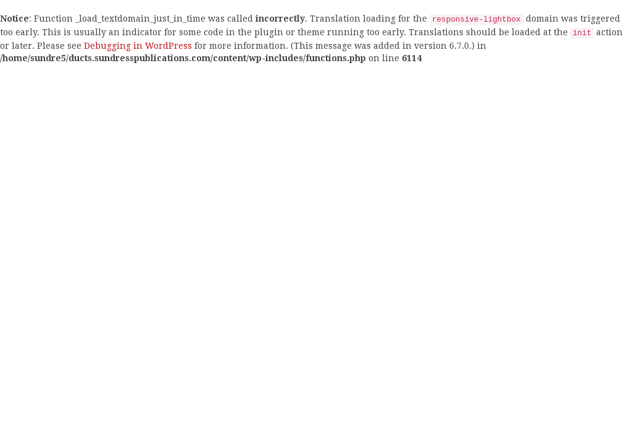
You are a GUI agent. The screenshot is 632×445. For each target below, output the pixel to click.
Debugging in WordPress (138, 46)
